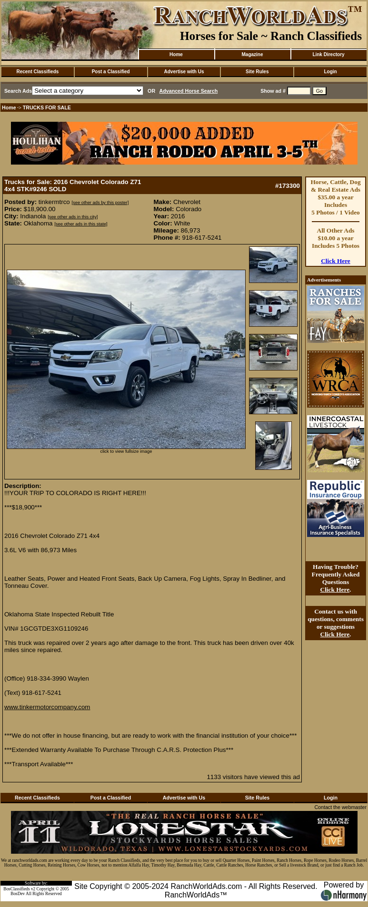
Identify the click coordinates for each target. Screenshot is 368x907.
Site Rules (257, 71)
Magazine (252, 54)
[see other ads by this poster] (100, 202)
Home (176, 54)
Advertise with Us (184, 71)
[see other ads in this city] (73, 217)
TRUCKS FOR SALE (47, 107)
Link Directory (328, 54)
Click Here (335, 260)
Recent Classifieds (37, 71)
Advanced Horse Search (188, 91)
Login (330, 71)
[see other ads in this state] (80, 224)
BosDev (17, 893)
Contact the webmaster (340, 807)
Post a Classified (111, 71)
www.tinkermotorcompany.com (47, 707)
